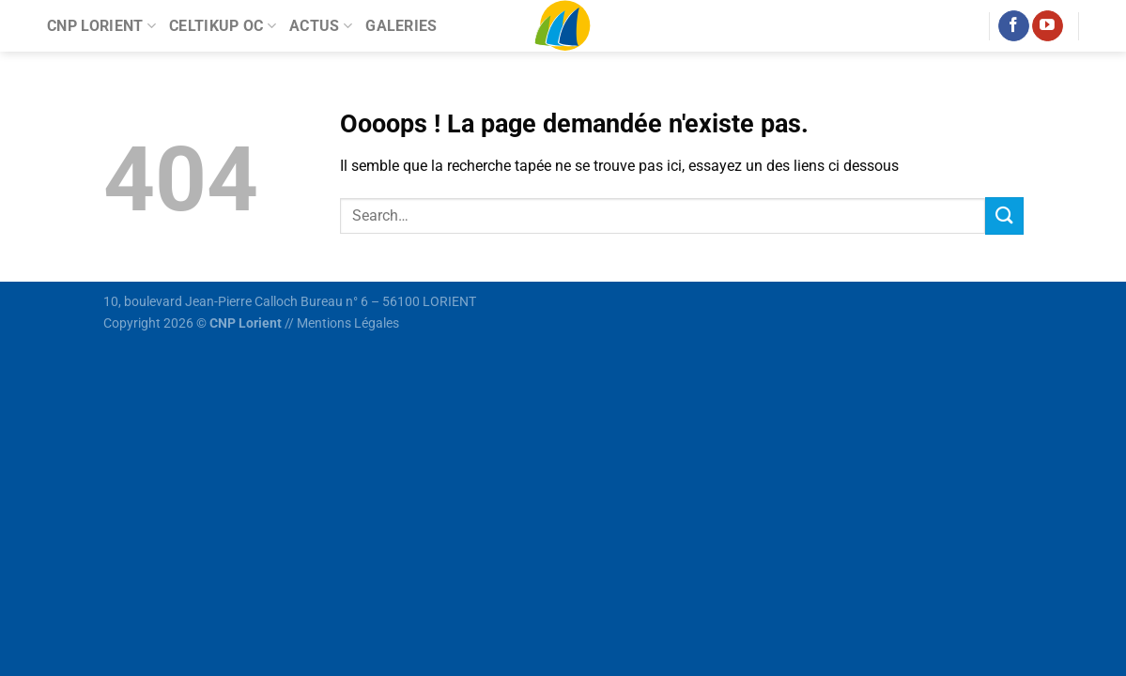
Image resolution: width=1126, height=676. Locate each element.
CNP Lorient (101, 26)
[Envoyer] (1004, 215)
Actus (320, 26)
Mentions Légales (348, 323)
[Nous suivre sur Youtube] (1047, 26)
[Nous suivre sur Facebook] (1013, 26)
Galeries (401, 26)
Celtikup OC (222, 26)
